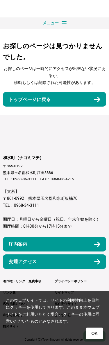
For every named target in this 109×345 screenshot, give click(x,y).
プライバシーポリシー (71, 281)
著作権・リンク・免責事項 (22, 281)
